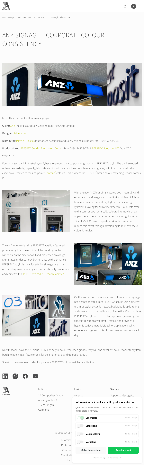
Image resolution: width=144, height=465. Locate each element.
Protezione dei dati (114, 458)
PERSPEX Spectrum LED (105, 148)
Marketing (91, 442)
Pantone (50, 173)
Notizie (41, 17)
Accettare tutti (123, 450)
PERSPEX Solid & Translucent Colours (42, 148)
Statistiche (91, 426)
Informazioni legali (99, 458)
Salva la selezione (91, 450)
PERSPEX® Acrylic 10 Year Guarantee (43, 274)
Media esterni (93, 434)
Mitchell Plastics (25, 141)
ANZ (12, 126)
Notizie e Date (24, 17)
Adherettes (20, 133)
